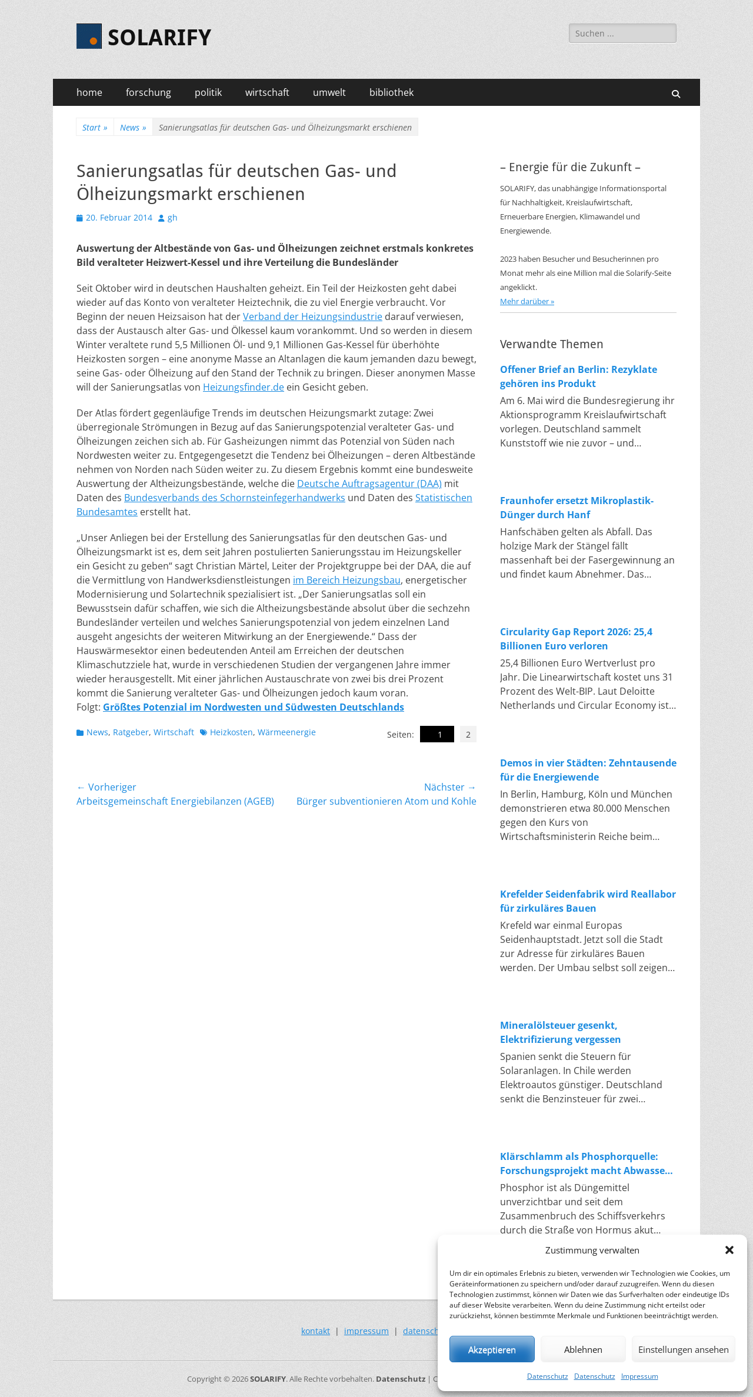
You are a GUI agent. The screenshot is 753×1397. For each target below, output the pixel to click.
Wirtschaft (174, 732)
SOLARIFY (159, 38)
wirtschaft (267, 92)
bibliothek (391, 92)
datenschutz (427, 1330)
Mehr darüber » (527, 301)
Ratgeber (131, 732)
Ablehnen (583, 1349)
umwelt (329, 92)
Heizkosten (231, 732)
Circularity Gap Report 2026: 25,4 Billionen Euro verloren (576, 638)
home (89, 92)
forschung (148, 92)
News (133, 127)
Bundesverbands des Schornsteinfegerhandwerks (234, 497)
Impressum (639, 1376)
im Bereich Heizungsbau (347, 580)
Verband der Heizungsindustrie (312, 316)
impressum (366, 1330)
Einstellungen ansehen (683, 1349)
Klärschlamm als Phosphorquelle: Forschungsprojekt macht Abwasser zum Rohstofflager (584, 1164)
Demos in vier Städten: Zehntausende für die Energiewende (588, 769)
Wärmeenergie (287, 732)
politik (208, 92)
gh (173, 217)
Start (95, 127)
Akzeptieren (492, 1349)
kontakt (315, 1330)
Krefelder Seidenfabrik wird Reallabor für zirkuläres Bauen (588, 901)
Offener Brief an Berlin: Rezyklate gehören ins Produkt (578, 376)
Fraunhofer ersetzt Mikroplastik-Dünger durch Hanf (577, 507)
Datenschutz (547, 1376)
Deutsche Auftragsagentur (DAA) (369, 483)
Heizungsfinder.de (243, 387)
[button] (729, 1250)
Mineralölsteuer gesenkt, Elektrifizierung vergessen (560, 1032)
